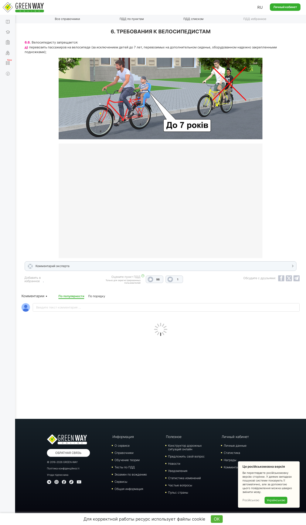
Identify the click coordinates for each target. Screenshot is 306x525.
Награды (230, 460)
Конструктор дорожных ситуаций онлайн (185, 447)
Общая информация (129, 489)
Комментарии (233, 467)
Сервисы (121, 481)
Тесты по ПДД (125, 467)
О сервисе (122, 445)
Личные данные (235, 445)
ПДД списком (193, 19)
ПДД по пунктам (132, 19)
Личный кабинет (285, 7)
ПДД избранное (254, 19)
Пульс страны (178, 492)
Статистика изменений (184, 478)
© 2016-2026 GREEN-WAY (62, 462)
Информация (123, 437)
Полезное (173, 437)
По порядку (96, 296)
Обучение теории (127, 460)
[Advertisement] (160, 376)
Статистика (232, 453)
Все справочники (67, 19)
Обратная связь (68, 453)
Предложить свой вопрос (186, 456)
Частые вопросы (180, 485)
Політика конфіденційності (63, 468)
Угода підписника (57, 474)
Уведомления (177, 471)
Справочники (124, 453)
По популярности (71, 296)
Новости (174, 463)
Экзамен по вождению (131, 474)
